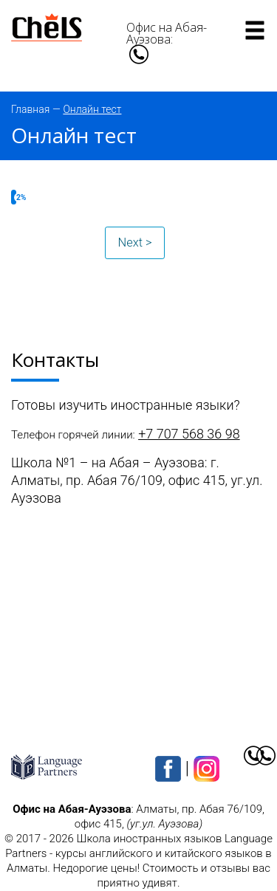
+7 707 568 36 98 (189, 433)
